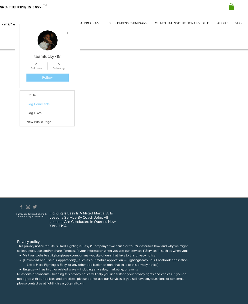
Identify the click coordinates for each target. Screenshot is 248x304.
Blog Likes (34, 113)
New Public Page (38, 122)
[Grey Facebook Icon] (21, 207)
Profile (31, 95)
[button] (231, 6)
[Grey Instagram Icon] (28, 207)
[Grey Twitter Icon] (35, 207)
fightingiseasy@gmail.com (65, 283)
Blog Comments (38, 104)
